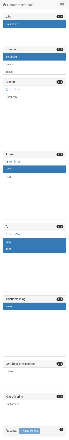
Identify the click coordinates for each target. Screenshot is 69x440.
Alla (9, 89)
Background (13, 404)
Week (9, 306)
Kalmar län (12, 24)
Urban (9, 371)
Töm (17, 162)
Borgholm (11, 56)
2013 (8, 241)
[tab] (34, 431)
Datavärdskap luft (18, 5)
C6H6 (9, 176)
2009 (8, 249)
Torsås (9, 71)
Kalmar (10, 64)
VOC (8, 169)
